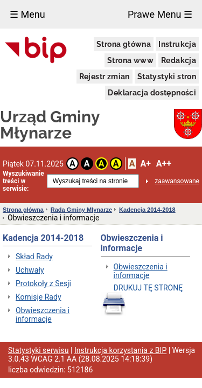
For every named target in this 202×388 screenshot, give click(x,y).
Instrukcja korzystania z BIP (120, 350)
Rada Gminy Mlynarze (81, 209)
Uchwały (30, 270)
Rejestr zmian (104, 76)
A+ (145, 163)
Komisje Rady (38, 297)
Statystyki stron (166, 76)
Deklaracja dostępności (152, 92)
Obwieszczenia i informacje (42, 314)
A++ (163, 163)
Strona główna (123, 44)
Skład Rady (34, 256)
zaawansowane (177, 181)
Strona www (130, 60)
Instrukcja (177, 44)
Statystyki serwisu (38, 350)
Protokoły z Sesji (43, 283)
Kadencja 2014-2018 (147, 209)
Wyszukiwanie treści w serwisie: (23, 181)
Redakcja (178, 60)
